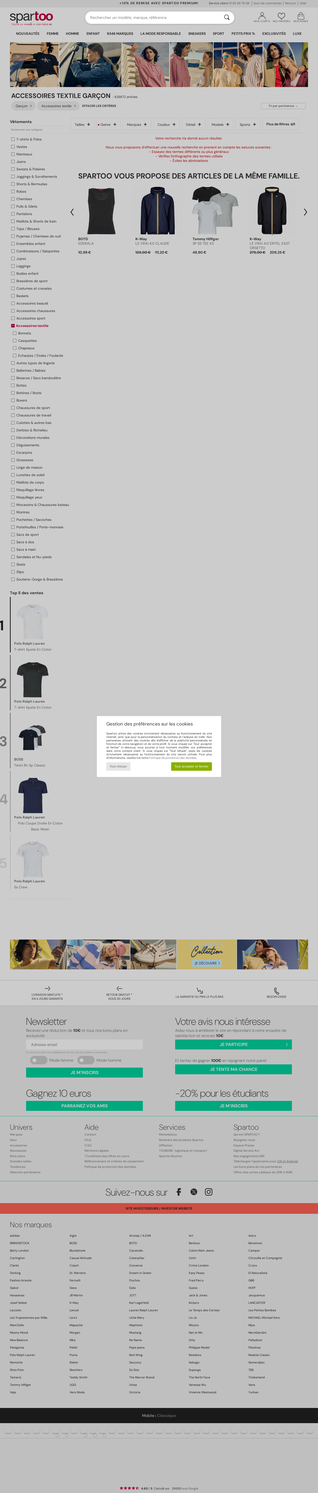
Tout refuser (118, 766)
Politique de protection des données (173, 758)
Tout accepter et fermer (191, 766)
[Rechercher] (227, 17)
